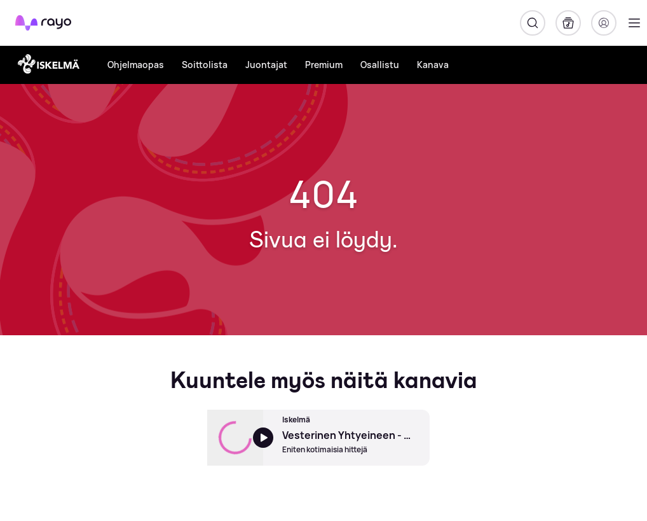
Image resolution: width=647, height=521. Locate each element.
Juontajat (266, 65)
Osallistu (379, 65)
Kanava (433, 65)
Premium (324, 65)
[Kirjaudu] (603, 23)
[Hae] (532, 23)
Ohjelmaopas (135, 65)
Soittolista (205, 65)
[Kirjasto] (568, 23)
